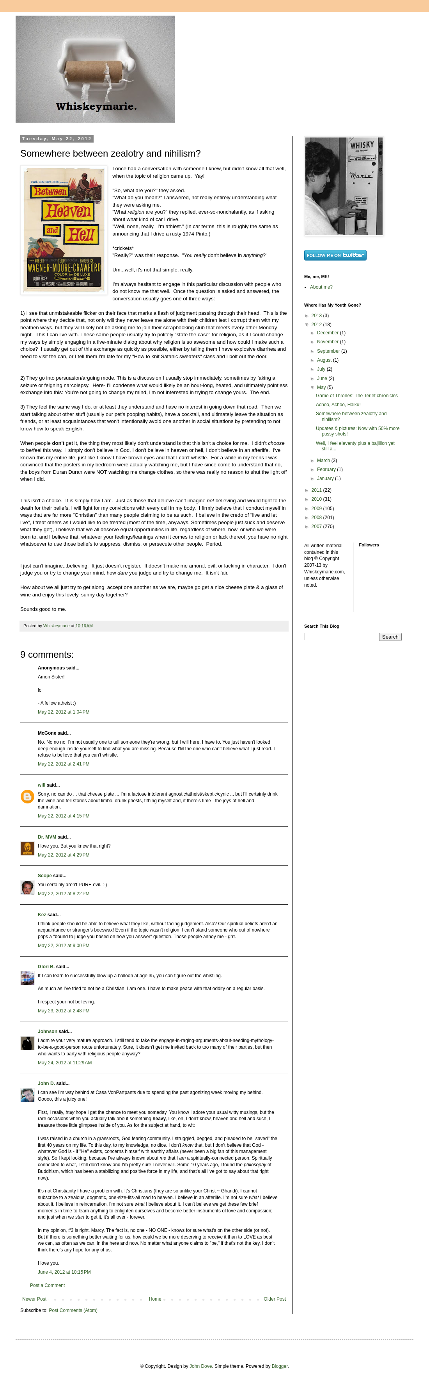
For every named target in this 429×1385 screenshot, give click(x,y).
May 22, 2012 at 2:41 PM (63, 764)
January (326, 478)
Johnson (47, 1031)
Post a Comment (47, 1285)
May (322, 387)
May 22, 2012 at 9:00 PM (63, 945)
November (328, 341)
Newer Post (34, 1299)
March (324, 460)
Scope (45, 875)
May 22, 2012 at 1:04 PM (63, 712)
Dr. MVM (47, 837)
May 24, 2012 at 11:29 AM (65, 1063)
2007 (317, 526)
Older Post (275, 1299)
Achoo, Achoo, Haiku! (338, 404)
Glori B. (46, 966)
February (327, 469)
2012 (317, 324)
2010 (317, 499)
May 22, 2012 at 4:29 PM (63, 855)
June (322, 378)
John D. (46, 1083)
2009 (317, 508)
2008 (317, 517)
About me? (321, 287)
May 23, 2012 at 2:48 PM (63, 1011)
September (329, 351)
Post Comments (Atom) (73, 1310)
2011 (317, 490)
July (322, 369)
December (328, 333)
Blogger (280, 1366)
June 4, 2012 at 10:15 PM (64, 1272)
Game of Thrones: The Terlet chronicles (357, 395)
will (41, 785)
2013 (317, 315)
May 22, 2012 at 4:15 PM (63, 816)
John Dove (201, 1366)
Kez (42, 914)
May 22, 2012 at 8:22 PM (63, 893)
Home (155, 1299)
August (325, 360)
